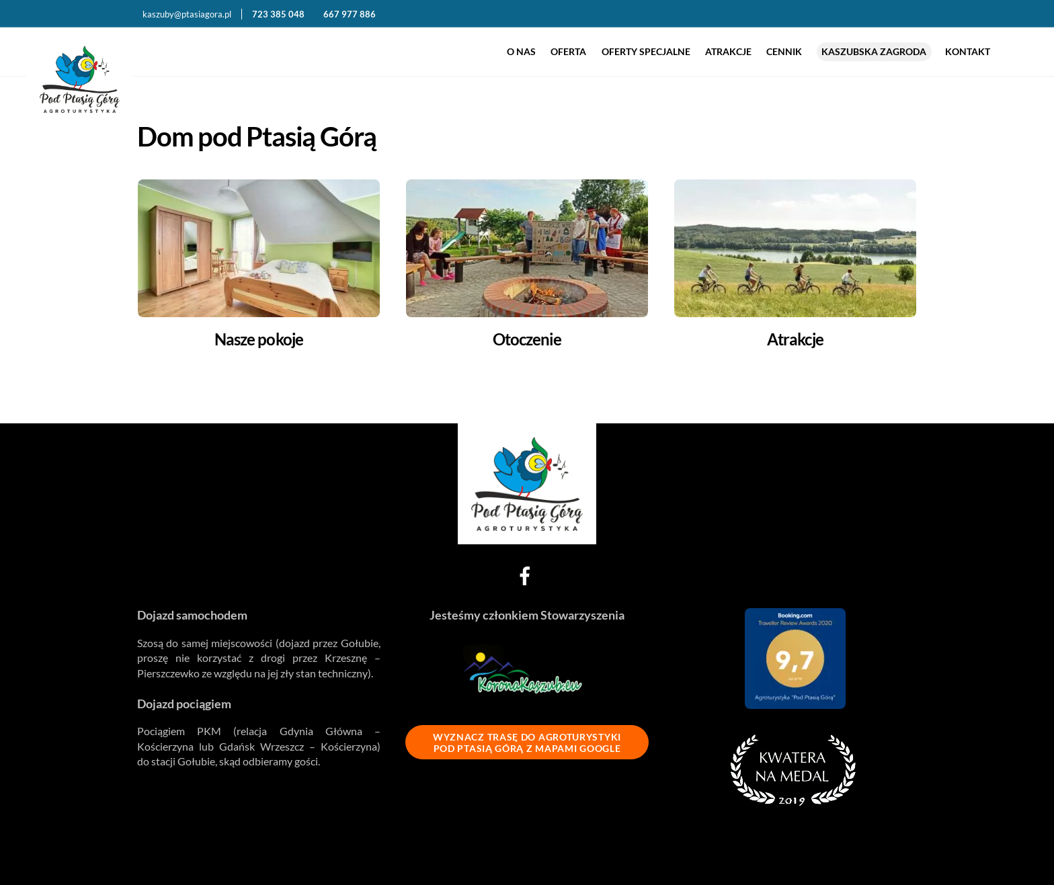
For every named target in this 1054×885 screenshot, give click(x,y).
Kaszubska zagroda (873, 51)
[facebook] (527, 573)
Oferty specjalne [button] (646, 51)
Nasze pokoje (258, 339)
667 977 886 (349, 14)
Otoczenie (527, 339)
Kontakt (967, 51)
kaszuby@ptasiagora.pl (187, 14)
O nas (521, 51)
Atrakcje (728, 51)
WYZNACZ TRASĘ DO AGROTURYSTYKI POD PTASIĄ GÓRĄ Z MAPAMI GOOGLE (527, 742)
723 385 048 (279, 14)
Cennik (784, 51)
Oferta (568, 51)
